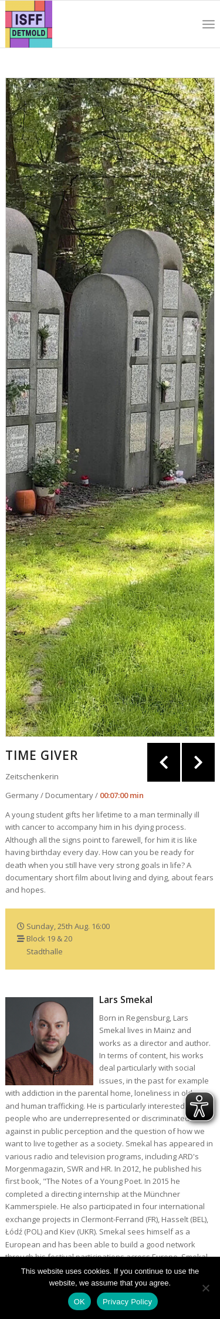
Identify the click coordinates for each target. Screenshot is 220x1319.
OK (79, 1301)
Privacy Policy (127, 1301)
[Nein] (205, 1288)
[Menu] (208, 24)
